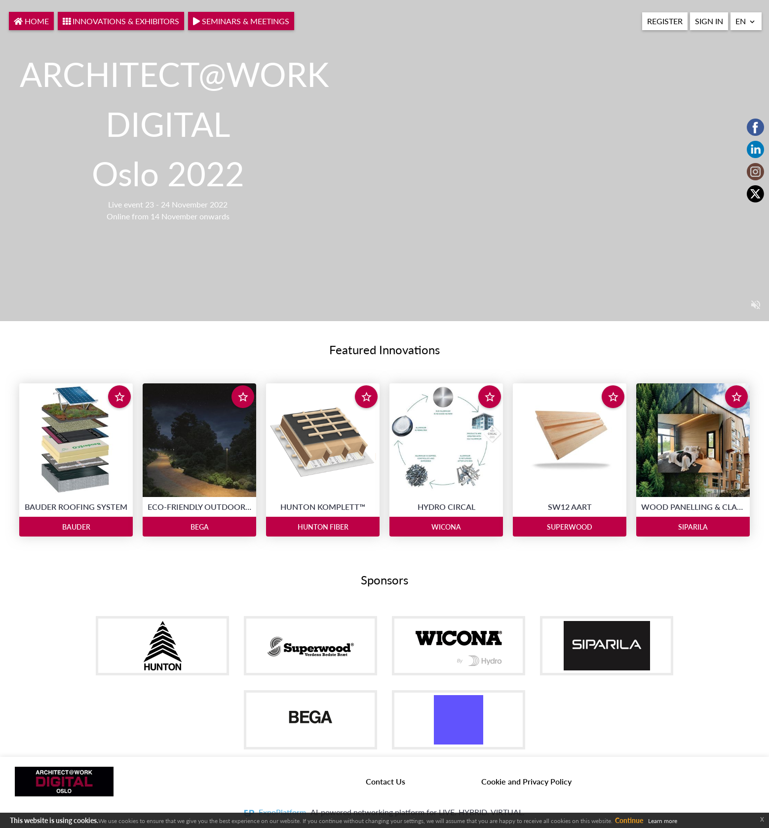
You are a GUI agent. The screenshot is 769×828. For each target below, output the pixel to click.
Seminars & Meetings (241, 21)
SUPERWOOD (569, 527)
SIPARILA (693, 527)
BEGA (200, 527)
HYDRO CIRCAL (446, 506)
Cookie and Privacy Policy (526, 781)
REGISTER (665, 21)
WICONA (446, 527)
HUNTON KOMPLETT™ (322, 506)
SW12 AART (570, 506)
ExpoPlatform (282, 812)
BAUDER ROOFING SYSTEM (76, 506)
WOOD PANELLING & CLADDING (693, 506)
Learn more (662, 821)
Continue (629, 820)
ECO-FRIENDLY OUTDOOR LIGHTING (199, 506)
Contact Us (385, 781)
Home (31, 21)
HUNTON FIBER (323, 527)
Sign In (709, 21)
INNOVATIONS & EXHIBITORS (121, 21)
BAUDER (76, 527)
